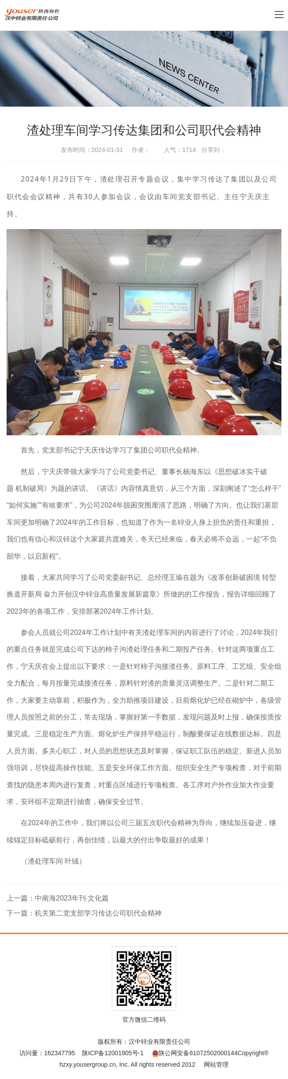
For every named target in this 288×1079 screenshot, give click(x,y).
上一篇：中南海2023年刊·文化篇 (58, 898)
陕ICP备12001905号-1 (113, 1053)
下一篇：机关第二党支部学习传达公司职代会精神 (84, 913)
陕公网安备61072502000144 (194, 1053)
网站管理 (216, 1064)
